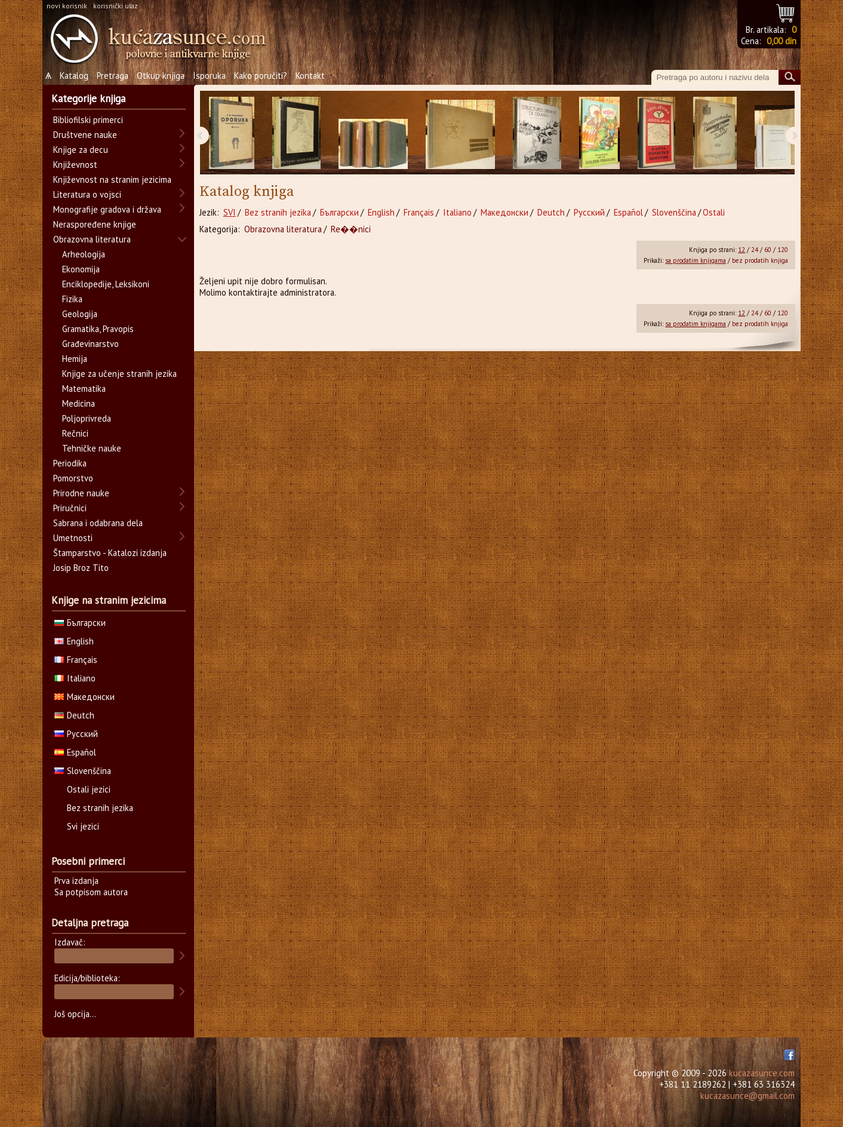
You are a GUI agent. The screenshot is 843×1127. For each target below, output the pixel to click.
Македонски (504, 212)
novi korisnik (67, 5)
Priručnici (70, 508)
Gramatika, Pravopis (98, 328)
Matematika (84, 388)
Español (628, 212)
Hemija (74, 358)
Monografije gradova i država (107, 209)
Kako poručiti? (260, 75)
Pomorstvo (73, 478)
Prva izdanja (76, 880)
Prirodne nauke (81, 493)
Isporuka (209, 75)
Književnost (75, 164)
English (381, 212)
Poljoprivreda (86, 418)
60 (767, 249)
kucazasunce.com (762, 1073)
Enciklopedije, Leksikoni (105, 284)
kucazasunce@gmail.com (747, 1095)
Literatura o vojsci (87, 194)
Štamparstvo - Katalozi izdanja (110, 552)
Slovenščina (674, 212)
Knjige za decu (80, 149)
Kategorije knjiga (88, 98)
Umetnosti (73, 537)
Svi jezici (83, 826)
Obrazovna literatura (283, 229)
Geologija (79, 314)
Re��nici (351, 229)
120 (782, 249)
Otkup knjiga (160, 75)
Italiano (457, 212)
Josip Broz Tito (81, 567)
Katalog (74, 75)
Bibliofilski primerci (88, 119)
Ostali (714, 212)
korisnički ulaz (115, 5)
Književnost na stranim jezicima (112, 179)
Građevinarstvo (90, 343)
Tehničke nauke (91, 448)
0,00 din (781, 41)
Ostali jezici (88, 789)
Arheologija (83, 254)
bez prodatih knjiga (760, 260)
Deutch (551, 212)
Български (339, 212)
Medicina (78, 403)
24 (754, 249)
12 (741, 249)
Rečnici (75, 433)
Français (419, 212)
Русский (589, 212)
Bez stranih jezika (278, 212)
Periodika (70, 463)
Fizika (72, 299)
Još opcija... (75, 1013)
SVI (229, 212)
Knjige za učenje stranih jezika (119, 373)
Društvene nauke (85, 134)
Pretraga (112, 75)
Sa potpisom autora (91, 892)
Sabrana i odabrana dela (98, 523)
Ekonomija (81, 269)
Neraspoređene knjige (94, 224)
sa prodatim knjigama (695, 260)
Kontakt (310, 75)
